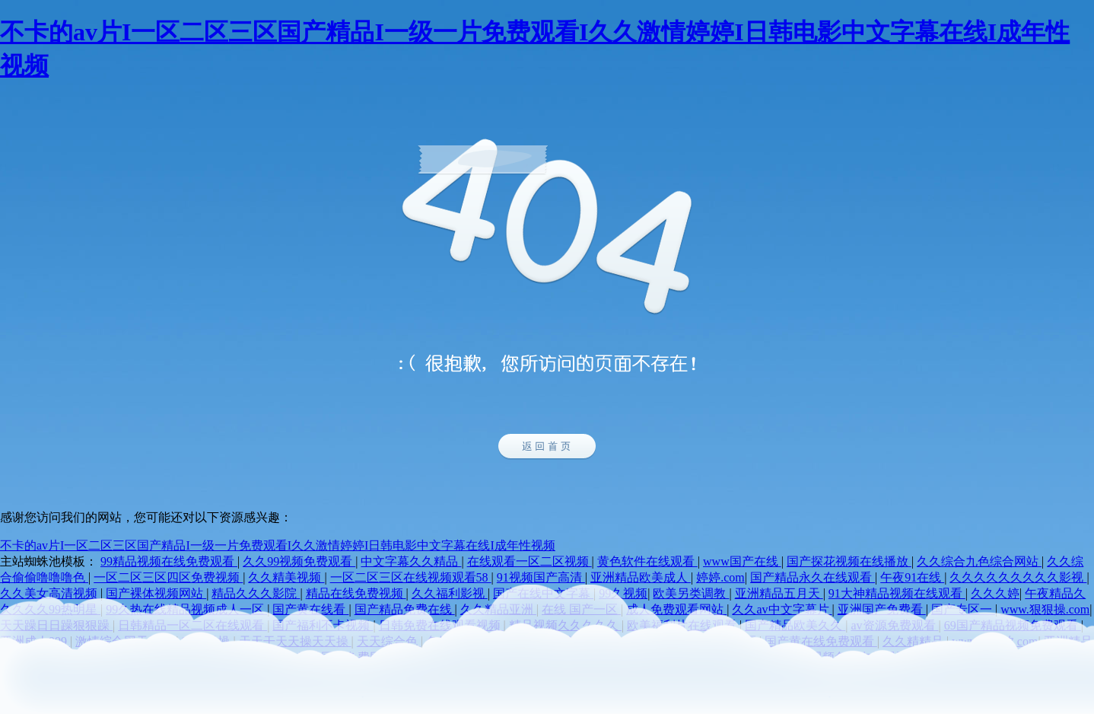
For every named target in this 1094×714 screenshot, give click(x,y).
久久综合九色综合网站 (979, 561)
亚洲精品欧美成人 (640, 577)
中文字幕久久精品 (411, 561)
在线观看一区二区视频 (529, 561)
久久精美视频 (286, 577)
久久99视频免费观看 (299, 561)
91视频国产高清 (541, 577)
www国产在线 (742, 561)
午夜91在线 (912, 577)
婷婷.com (720, 577)
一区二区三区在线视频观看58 (410, 577)
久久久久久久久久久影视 (1017, 577)
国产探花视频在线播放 (849, 561)
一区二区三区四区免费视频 (168, 577)
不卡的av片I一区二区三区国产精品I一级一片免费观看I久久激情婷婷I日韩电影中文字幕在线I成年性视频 (277, 545)
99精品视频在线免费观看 (168, 561)
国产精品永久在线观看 (812, 577)
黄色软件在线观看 (647, 561)
